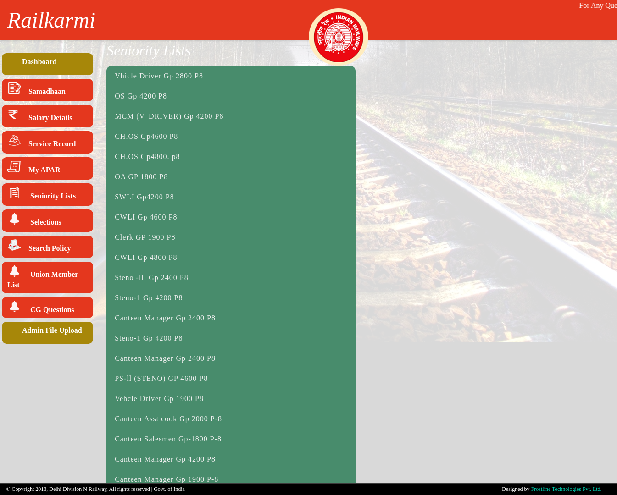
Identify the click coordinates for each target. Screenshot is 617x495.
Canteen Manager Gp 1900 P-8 (166, 479)
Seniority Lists (41, 194)
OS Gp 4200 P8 (141, 96)
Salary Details (39, 116)
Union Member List (42, 277)
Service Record (41, 142)
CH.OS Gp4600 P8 (146, 136)
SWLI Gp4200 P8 (144, 197)
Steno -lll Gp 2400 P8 (152, 277)
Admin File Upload (44, 332)
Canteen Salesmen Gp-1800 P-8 (168, 439)
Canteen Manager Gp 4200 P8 (165, 459)
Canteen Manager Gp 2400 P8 (165, 318)
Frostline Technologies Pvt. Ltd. (566, 489)
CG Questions (40, 307)
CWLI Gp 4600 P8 (146, 217)
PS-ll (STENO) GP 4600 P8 (161, 378)
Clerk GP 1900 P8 (145, 237)
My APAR (33, 168)
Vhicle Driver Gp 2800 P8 (159, 76)
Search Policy (39, 246)
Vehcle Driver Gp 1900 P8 (159, 398)
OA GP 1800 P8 (141, 177)
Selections (34, 220)
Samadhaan (36, 90)
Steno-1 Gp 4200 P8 (149, 298)
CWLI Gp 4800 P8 (146, 257)
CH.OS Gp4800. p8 (147, 156)
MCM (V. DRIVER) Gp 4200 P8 (169, 116)
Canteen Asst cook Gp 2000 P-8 (168, 419)
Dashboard (32, 64)
